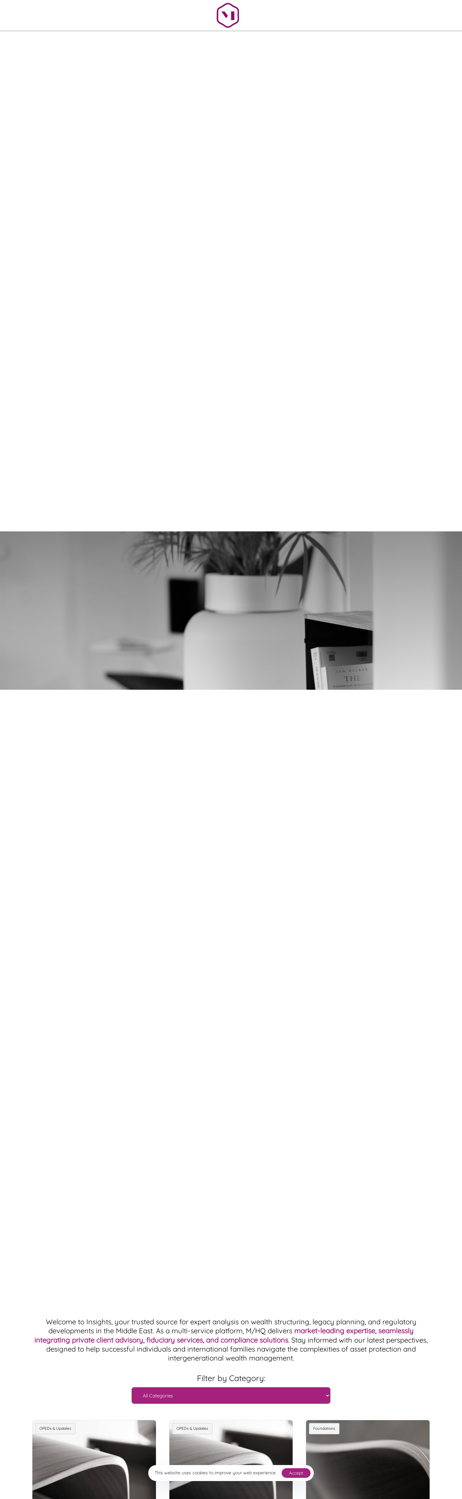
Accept (296, 1473)
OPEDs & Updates (55, 1428)
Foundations (324, 1428)
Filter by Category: (231, 1378)
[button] (354, 13)
